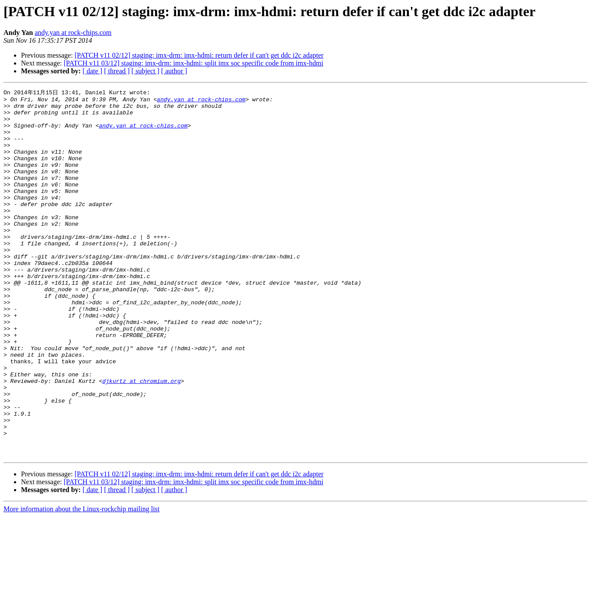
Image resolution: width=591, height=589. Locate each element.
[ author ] (174, 71)
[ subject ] (145, 71)
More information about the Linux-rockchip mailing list (81, 581)
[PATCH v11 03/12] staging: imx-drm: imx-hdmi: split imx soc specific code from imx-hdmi (193, 63)
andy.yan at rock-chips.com (73, 32)
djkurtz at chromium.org (141, 439)
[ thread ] (117, 71)
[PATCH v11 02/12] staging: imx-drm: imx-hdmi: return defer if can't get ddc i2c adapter (199, 55)
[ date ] (92, 71)
